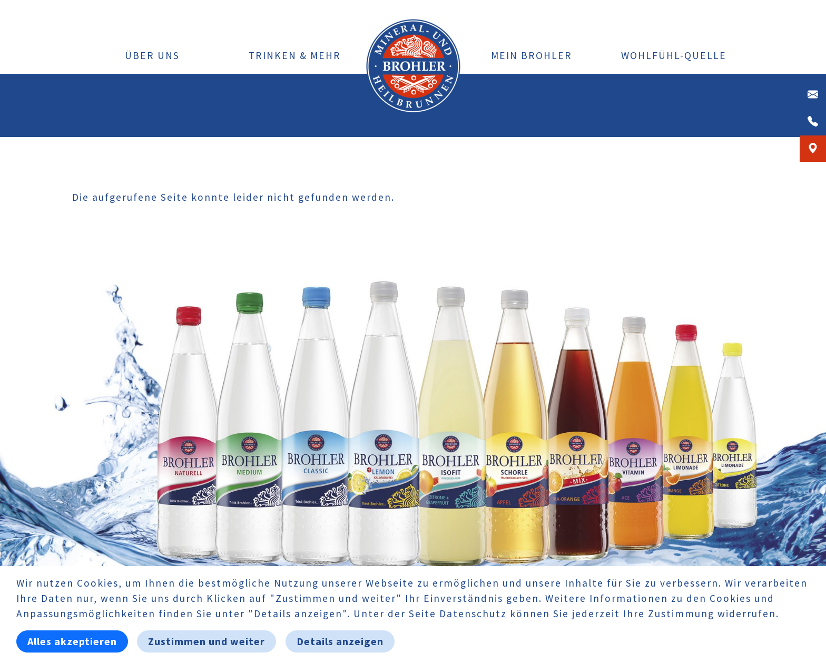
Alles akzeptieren (72, 641)
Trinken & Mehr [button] (295, 55)
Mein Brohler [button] (531, 55)
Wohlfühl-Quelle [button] (673, 55)
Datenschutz (473, 613)
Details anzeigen (340, 641)
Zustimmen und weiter (206, 641)
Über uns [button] (152, 55)
